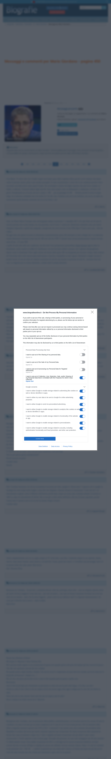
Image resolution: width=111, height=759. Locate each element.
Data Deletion (43, 446)
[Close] (93, 313)
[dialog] (55, 379)
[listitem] (55, 350)
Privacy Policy (67, 446)
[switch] (82, 354)
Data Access (55, 446)
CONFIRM (40, 439)
